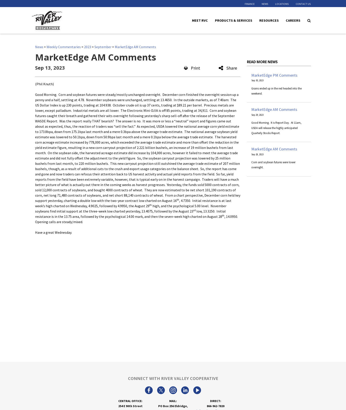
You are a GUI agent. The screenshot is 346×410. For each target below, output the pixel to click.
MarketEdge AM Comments (135, 47)
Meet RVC (200, 20)
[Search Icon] (309, 20)
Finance (250, 4)
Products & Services (233, 20)
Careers (293, 20)
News (265, 4)
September (102, 47)
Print (192, 68)
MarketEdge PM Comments (274, 75)
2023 (87, 47)
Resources (269, 20)
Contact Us (303, 4)
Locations (282, 4)
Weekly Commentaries (64, 47)
